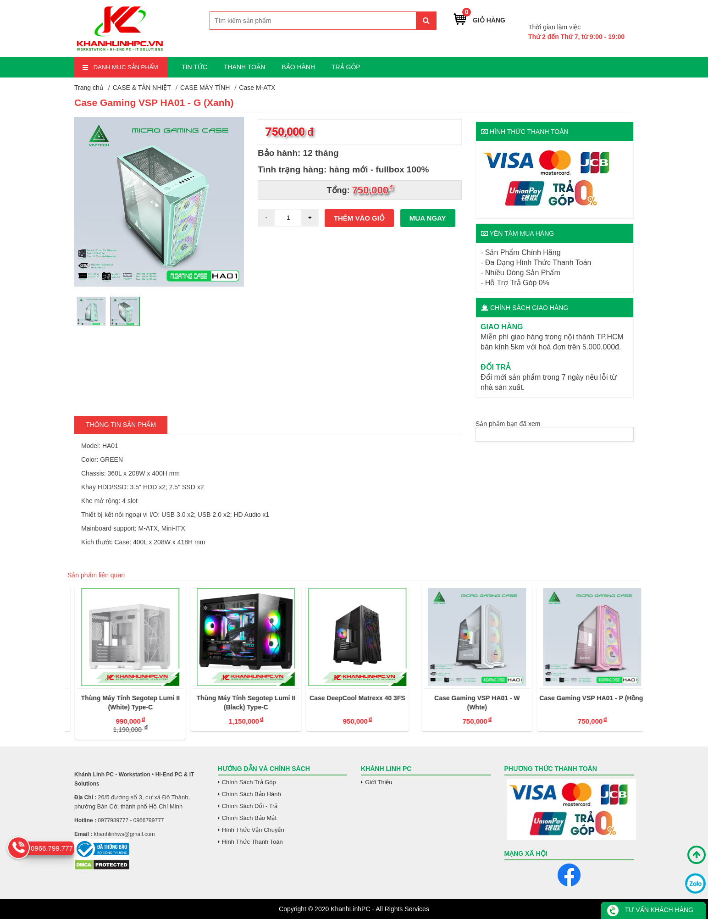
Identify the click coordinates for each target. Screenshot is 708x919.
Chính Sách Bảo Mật (249, 817)
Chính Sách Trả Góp (249, 782)
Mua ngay (427, 218)
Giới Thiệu (379, 782)
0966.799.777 (602, 13)
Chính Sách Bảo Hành (251, 794)
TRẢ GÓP (346, 67)
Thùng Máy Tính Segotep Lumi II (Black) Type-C (351, 702)
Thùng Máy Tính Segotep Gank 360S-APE (120, 702)
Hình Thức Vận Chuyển (253, 829)
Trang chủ (89, 87)
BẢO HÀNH (298, 67)
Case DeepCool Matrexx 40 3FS (462, 698)
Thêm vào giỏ (359, 218)
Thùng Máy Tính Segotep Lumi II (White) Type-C (235, 702)
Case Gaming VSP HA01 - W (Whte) (582, 702)
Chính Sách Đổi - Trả (250, 806)
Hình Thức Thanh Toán (252, 841)
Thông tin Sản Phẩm (121, 424)
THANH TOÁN (245, 67)
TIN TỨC (194, 67)
